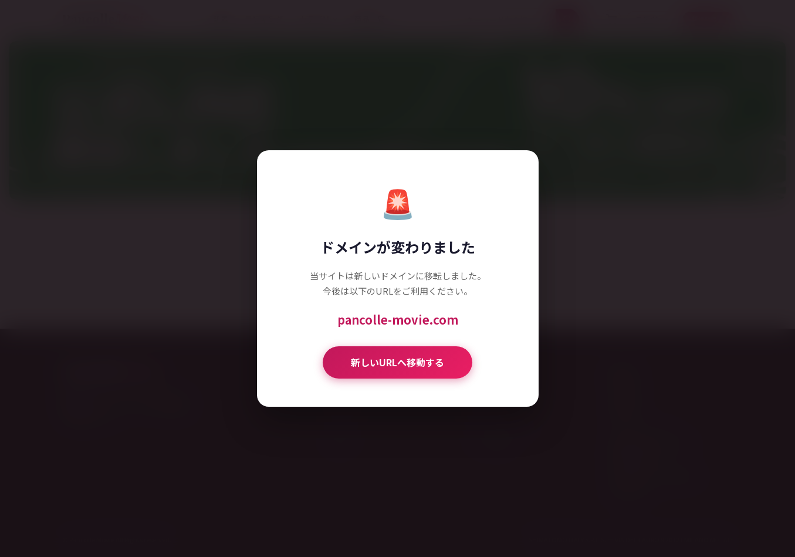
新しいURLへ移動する (397, 362)
